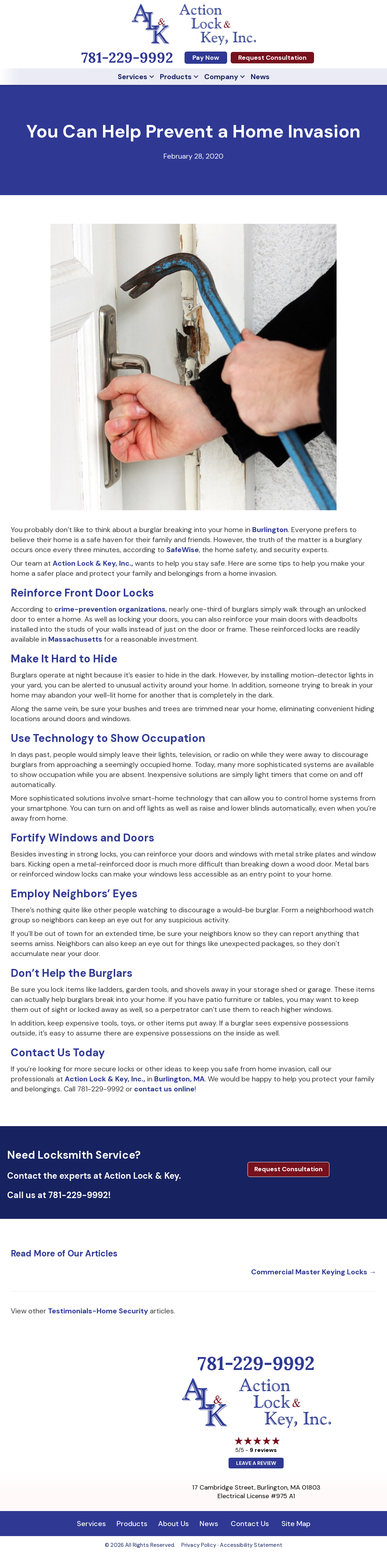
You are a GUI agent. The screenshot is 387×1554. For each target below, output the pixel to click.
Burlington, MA (179, 1079)
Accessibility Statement (251, 1545)
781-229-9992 (78, 1195)
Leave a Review (256, 1463)
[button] (151, 76)
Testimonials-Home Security (98, 1311)
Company (221, 76)
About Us (173, 1523)
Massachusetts (75, 639)
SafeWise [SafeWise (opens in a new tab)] (182, 549)
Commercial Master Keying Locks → (313, 1271)
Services (132, 76)
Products (176, 76)
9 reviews (263, 1450)
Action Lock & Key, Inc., (93, 563)
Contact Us (250, 1523)
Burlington (270, 529)
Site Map (295, 1523)
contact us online (164, 1089)
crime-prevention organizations (110, 609)
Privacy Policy (198, 1545)
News (260, 76)
